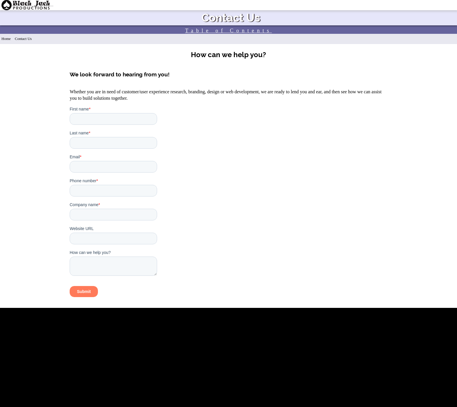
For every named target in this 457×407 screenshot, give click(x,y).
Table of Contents (228, 31)
